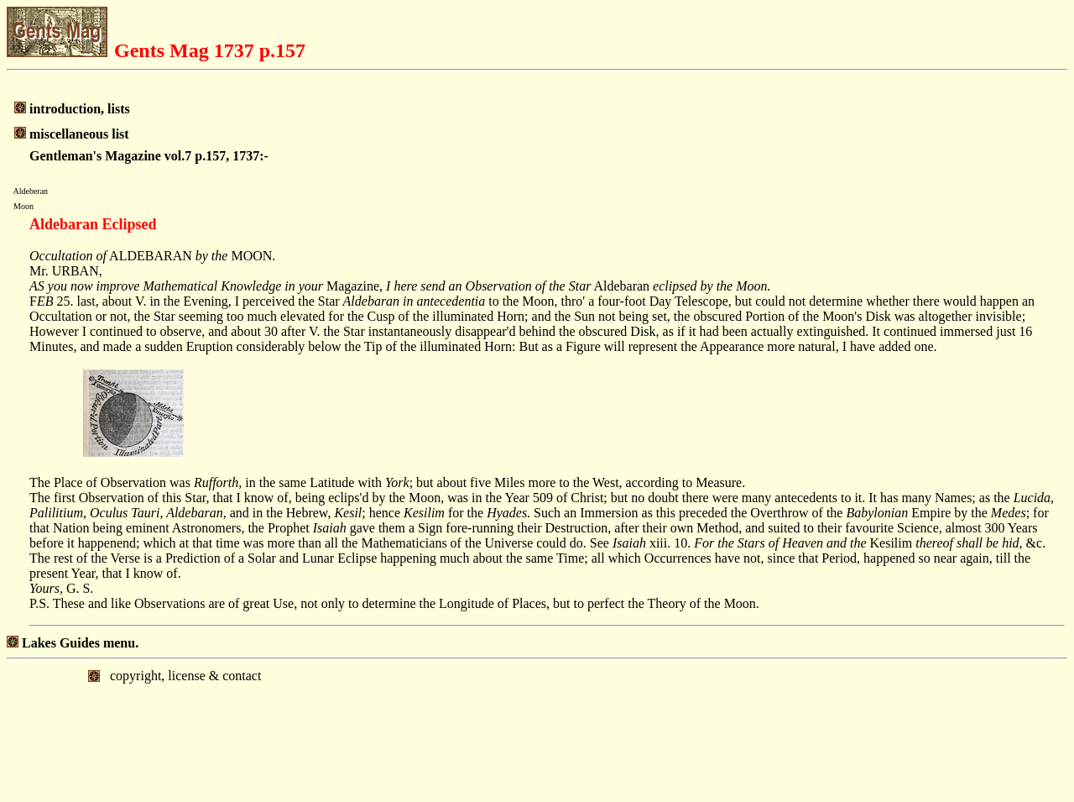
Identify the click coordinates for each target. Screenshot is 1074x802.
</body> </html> (537, 729)
